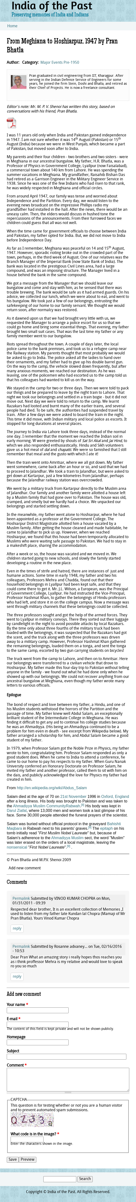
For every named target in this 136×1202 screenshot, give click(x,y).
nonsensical (17, 847)
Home (12, 26)
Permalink (21, 899)
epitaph (106, 828)
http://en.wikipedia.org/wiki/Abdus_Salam (52, 788)
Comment (17, 1066)
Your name (17, 1005)
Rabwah (73, 806)
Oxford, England (115, 796)
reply (17, 929)
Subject (13, 1051)
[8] (82, 805)
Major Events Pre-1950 (59, 63)
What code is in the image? (35, 1134)
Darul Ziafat (17, 810)
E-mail (13, 1019)
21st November (73, 796)
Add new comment (25, 868)
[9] (68, 846)
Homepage (16, 1037)
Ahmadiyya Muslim (67, 838)
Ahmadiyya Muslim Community (39, 806)
